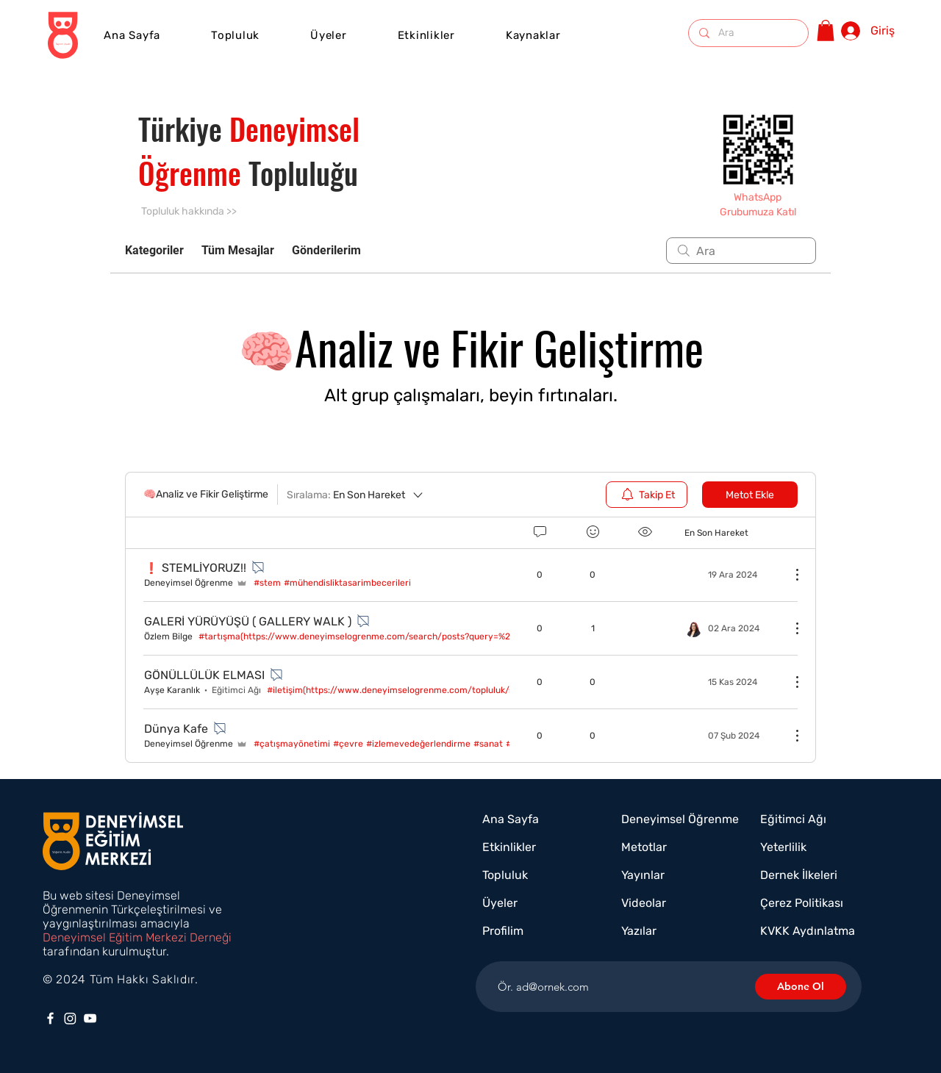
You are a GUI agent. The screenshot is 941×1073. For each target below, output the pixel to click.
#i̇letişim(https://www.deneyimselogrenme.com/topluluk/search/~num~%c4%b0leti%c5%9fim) (465, 690)
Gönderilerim (326, 250)
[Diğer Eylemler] (789, 575)
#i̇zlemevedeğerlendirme (418, 744)
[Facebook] (50, 1018)
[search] (741, 250)
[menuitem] (646, 494)
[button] (426, 35)
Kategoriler (154, 250)
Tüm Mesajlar (237, 250)
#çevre (348, 744)
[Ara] (747, 33)
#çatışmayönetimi (292, 744)
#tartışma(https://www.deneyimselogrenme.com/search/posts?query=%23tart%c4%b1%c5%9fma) (405, 636)
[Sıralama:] (356, 494)
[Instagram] (70, 1018)
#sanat (488, 744)
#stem (267, 583)
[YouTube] (90, 1018)
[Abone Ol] (800, 987)
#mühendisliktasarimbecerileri (347, 583)
